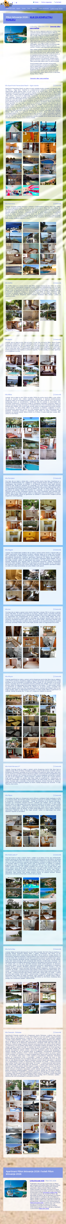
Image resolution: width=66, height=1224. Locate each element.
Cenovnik (58, 85)
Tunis (28, 8)
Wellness (34, 8)
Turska (24, 8)
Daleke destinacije (44, 8)
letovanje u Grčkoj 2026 (50, 1192)
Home (36, 2)
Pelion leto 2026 (44, 1208)
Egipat (18, 8)
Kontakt (58, 2)
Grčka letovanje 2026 (37, 1181)
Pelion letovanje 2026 (36, 1202)
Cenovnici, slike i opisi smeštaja (39, 78)
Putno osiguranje (46, 2)
